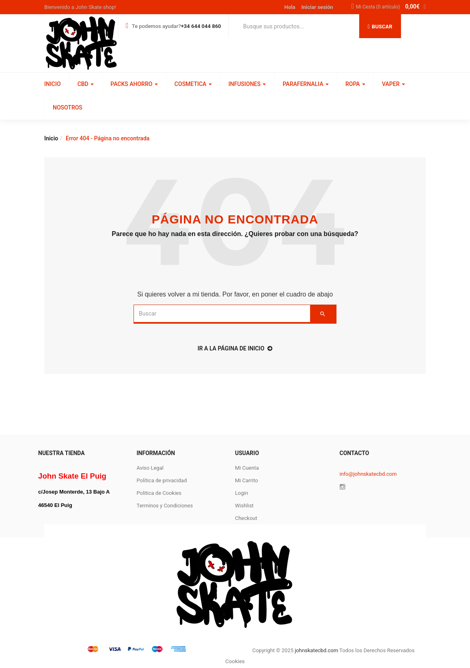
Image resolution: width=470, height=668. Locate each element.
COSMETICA (193, 84)
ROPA (355, 84)
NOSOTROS (67, 107)
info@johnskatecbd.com (368, 474)
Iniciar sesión (317, 7)
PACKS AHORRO (134, 84)
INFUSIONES (247, 84)
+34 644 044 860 (201, 26)
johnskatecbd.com (315, 650)
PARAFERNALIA (305, 84)
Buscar (380, 27)
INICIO (52, 84)
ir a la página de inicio (235, 348)
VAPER (393, 84)
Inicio (51, 138)
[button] (391, 7)
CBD (86, 84)
